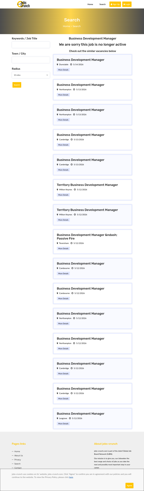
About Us (18, 455)
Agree (129, 485)
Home (90, 4)
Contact (17, 468)
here (71, 477)
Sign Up (115, 4)
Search (103, 4)
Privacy (17, 460)
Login (127, 4)
